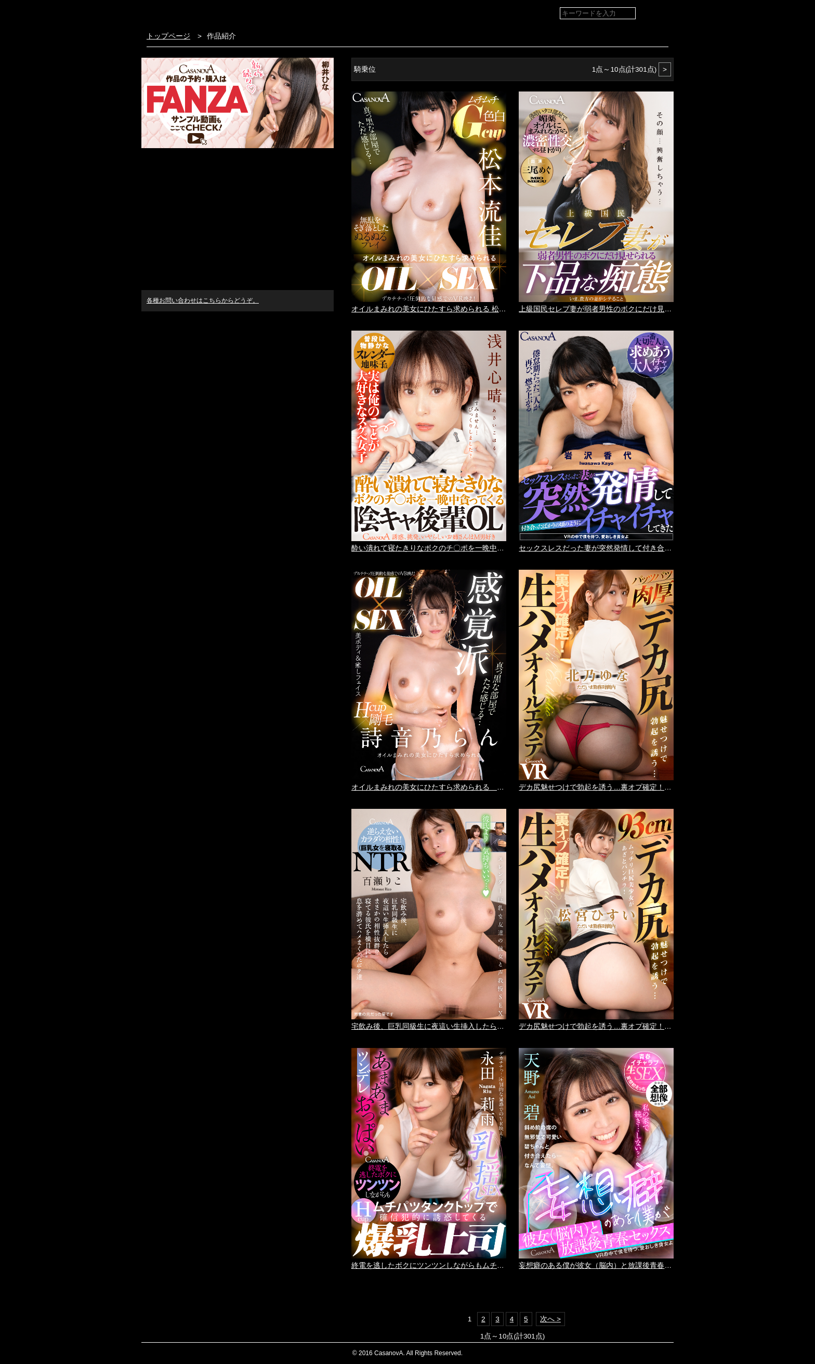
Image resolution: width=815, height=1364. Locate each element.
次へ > (550, 1319)
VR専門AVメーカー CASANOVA (203, 12)
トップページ (168, 36)
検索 (658, 14)
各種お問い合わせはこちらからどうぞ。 (203, 300)
